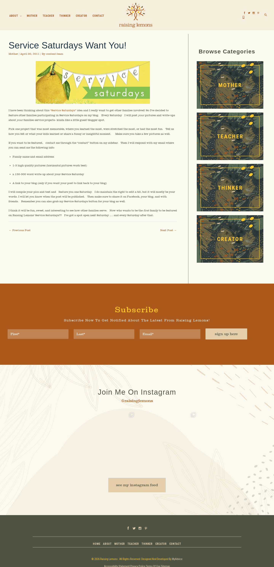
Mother (13, 53)
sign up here (226, 334)
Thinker (147, 543)
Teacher (133, 543)
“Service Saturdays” (63, 110)
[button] (20, 15)
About (107, 543)
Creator (161, 543)
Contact (175, 543)
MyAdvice (177, 559)
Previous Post (20, 230)
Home (96, 543)
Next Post (168, 230)
